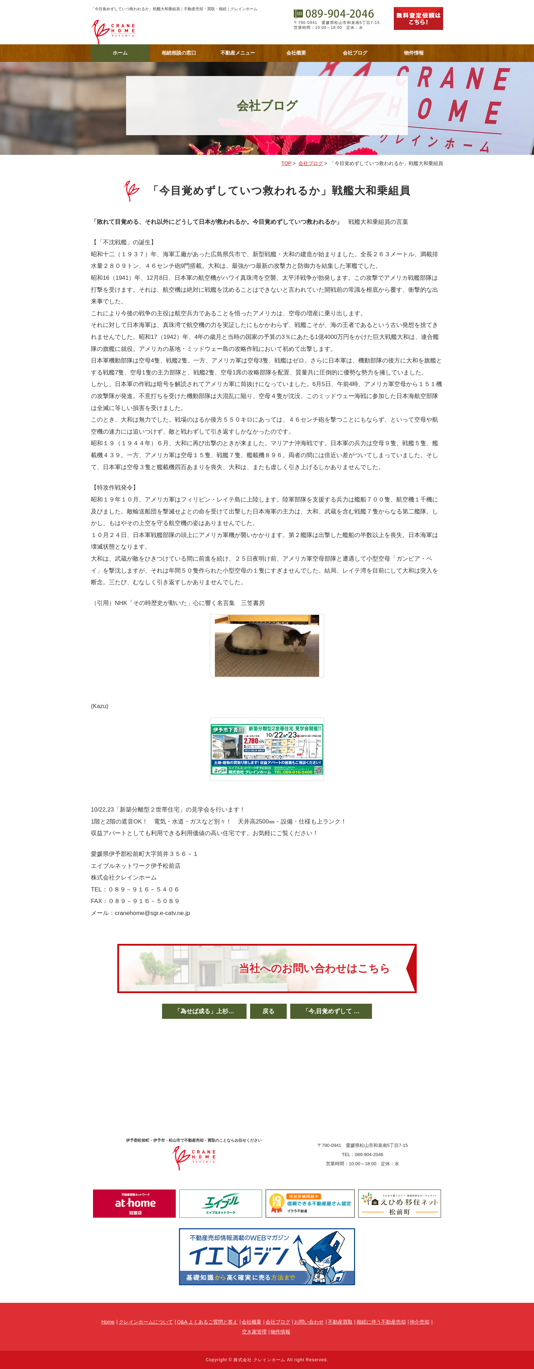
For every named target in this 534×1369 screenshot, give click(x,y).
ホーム (120, 53)
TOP (286, 163)
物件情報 (414, 53)
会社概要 (296, 53)
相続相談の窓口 (179, 53)
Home (107, 1322)
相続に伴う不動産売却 (381, 1322)
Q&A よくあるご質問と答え (207, 1322)
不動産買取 (340, 1322)
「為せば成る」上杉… (204, 1011)
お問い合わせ (309, 1322)
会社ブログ (355, 53)
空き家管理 (254, 1332)
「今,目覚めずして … (331, 1011)
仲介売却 (419, 1322)
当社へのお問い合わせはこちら (314, 968)
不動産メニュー (238, 53)
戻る (268, 1011)
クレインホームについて (146, 1322)
